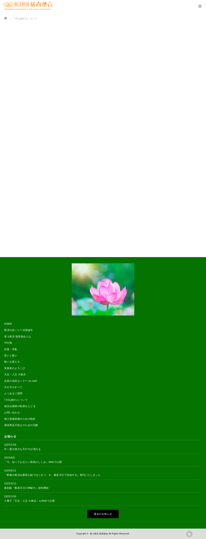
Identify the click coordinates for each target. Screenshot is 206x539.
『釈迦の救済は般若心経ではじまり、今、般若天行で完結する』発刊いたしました (52, 475)
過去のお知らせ (103, 514)
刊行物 (8, 342)
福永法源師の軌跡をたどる (19, 406)
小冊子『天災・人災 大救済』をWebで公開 (29, 500)
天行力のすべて (13, 387)
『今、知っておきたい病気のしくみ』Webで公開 (33, 462)
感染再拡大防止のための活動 (21, 425)
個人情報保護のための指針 (19, 418)
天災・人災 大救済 (15, 374)
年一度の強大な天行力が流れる (22, 449)
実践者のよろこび (14, 368)
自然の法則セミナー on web (20, 380)
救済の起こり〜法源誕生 (18, 330)
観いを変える (12, 361)
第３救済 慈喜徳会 (99, 534)
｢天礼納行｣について (16, 399)
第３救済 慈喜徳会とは (17, 336)
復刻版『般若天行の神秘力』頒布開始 (26, 487)
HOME (8, 323)
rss (189, 534)
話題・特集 (10, 349)
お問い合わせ (12, 412)
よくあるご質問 (13, 393)
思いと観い (10, 355)
